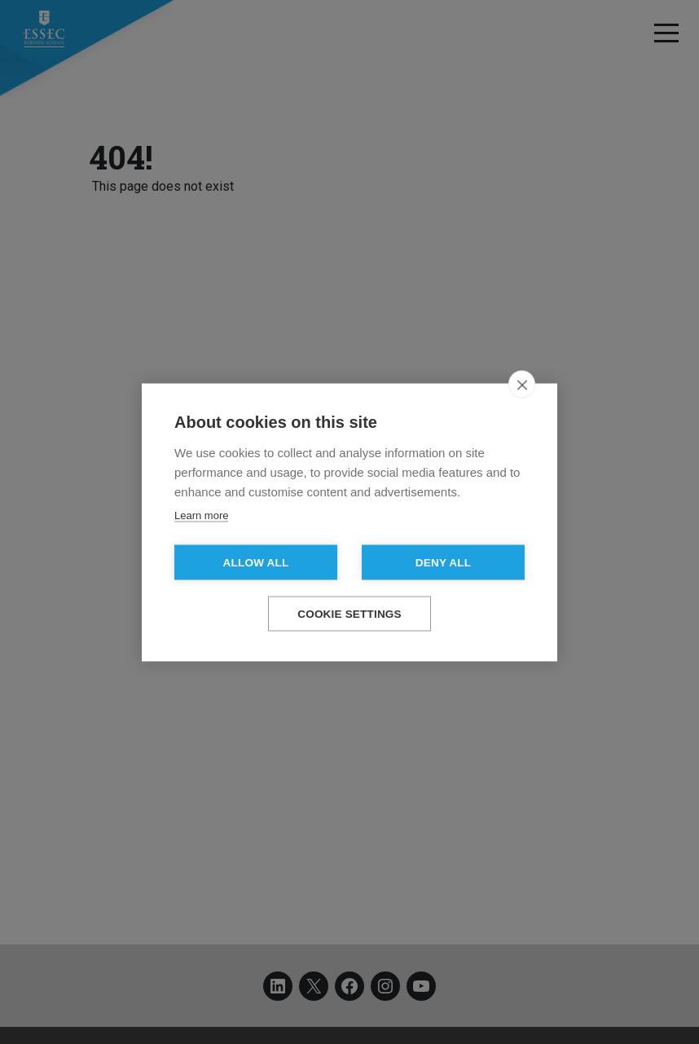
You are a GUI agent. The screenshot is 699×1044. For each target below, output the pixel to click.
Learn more (201, 515)
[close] (521, 384)
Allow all (256, 562)
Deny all (443, 562)
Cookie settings (349, 613)
